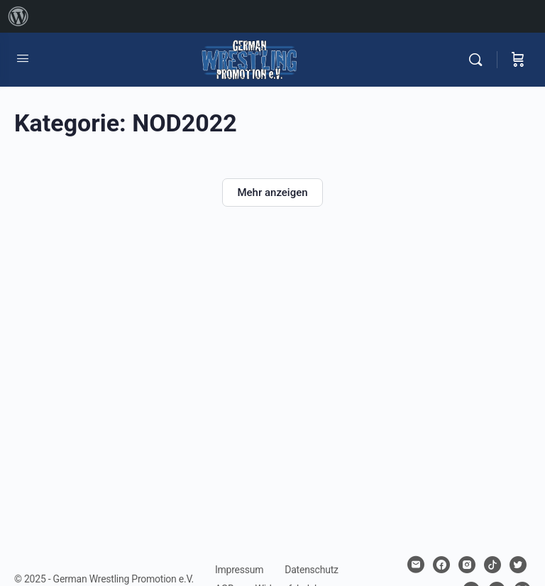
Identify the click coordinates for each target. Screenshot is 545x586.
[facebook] (441, 564)
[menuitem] (18, 16)
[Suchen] (479, 60)
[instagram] (466, 564)
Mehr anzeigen (272, 192)
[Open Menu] (22, 58)
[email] (415, 564)
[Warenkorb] (518, 60)
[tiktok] (492, 564)
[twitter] (518, 564)
